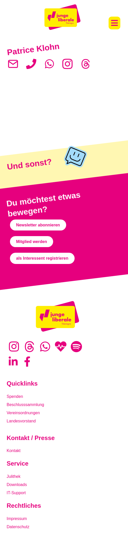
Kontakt (13, 450)
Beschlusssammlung (25, 404)
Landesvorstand (21, 421)
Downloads (17, 484)
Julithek (13, 476)
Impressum (17, 518)
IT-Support (16, 493)
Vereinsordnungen (23, 413)
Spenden (15, 396)
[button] (114, 23)
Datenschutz (18, 527)
